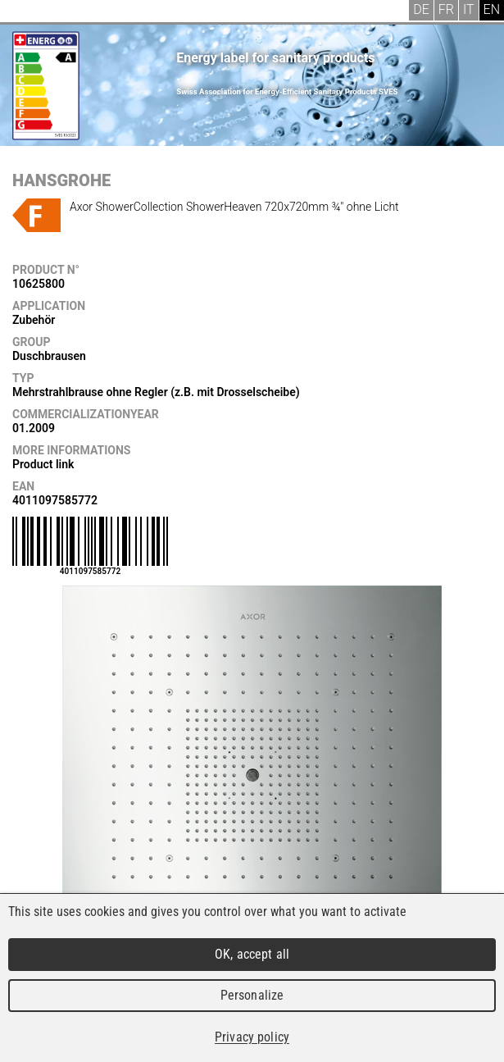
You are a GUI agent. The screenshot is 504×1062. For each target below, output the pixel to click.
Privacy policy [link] (252, 1037)
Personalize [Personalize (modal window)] (252, 995)
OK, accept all (252, 954)
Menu (24, 12)
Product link (43, 464)
